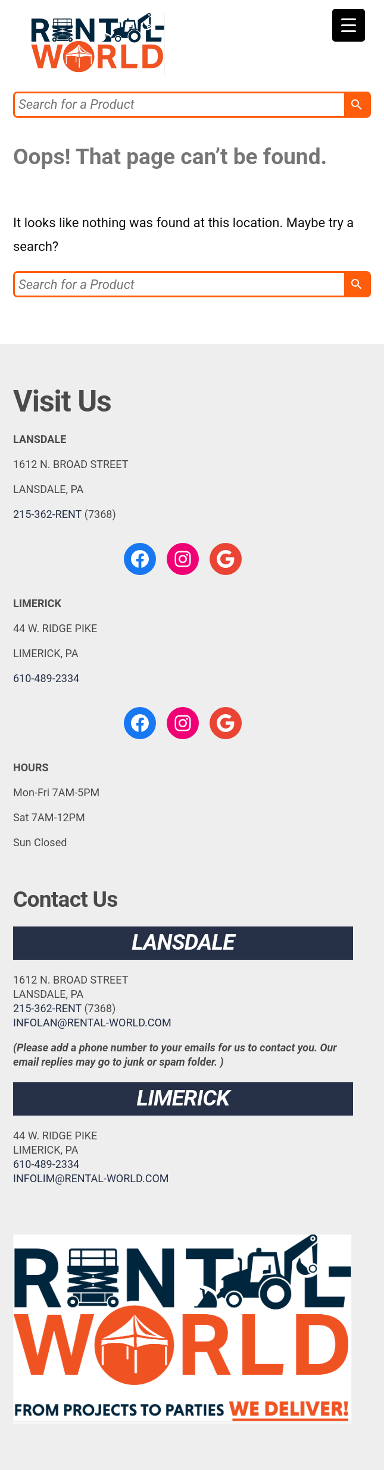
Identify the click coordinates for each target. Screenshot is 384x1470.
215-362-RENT (47, 514)
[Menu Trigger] (348, 25)
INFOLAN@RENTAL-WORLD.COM (92, 1022)
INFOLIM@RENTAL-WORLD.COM (91, 1178)
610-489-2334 (46, 678)
